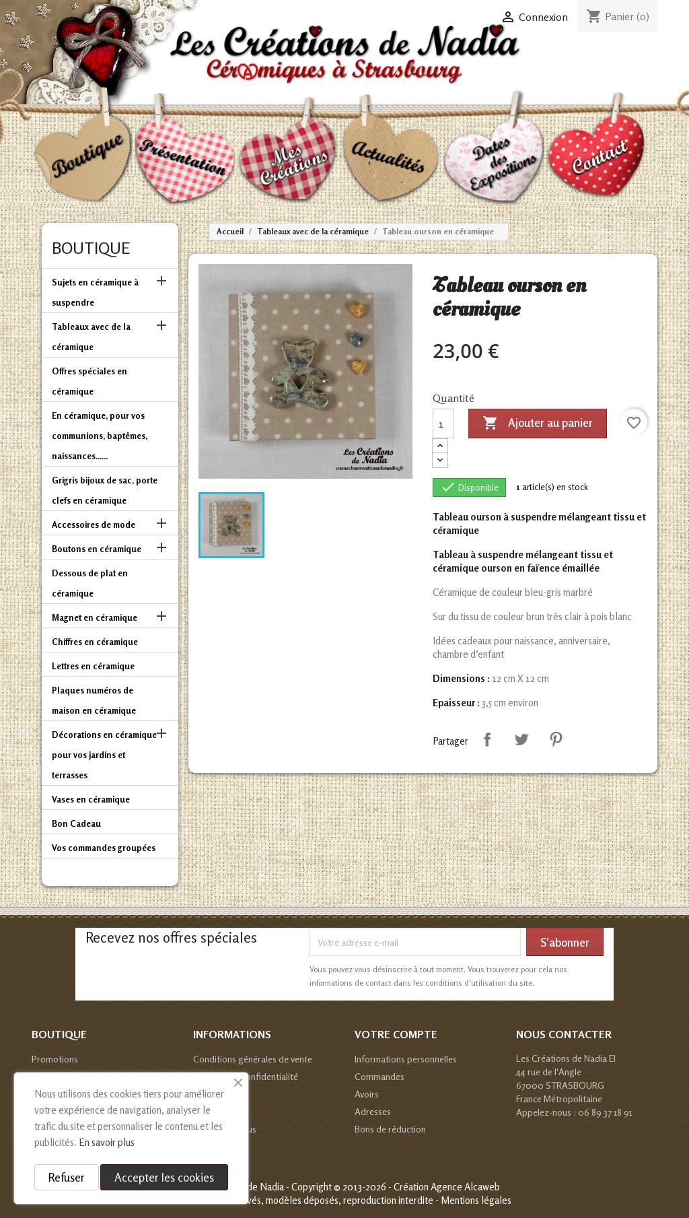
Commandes (379, 1076)
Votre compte (396, 1034)
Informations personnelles (406, 1058)
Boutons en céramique (96, 548)
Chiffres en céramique (95, 641)
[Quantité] (443, 423)
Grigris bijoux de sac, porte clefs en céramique (104, 490)
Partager (487, 739)
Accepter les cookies (164, 1177)
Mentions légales (476, 1200)
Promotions (55, 1058)
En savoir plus (107, 1142)
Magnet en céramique (94, 617)
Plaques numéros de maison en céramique (94, 700)
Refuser (66, 1177)
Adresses (373, 1111)
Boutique (91, 248)
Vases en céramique (91, 799)
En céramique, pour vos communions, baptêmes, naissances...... (99, 435)
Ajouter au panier (537, 423)
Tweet (521, 739)
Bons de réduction (390, 1129)
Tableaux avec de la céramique (91, 336)
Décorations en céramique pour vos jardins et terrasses (104, 754)
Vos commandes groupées (103, 847)
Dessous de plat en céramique (90, 583)
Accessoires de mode (93, 524)
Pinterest (555, 739)
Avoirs (367, 1093)
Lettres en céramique (93, 666)
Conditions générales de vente (252, 1058)
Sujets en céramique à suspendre (95, 292)
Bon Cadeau (76, 823)
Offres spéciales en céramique (89, 381)
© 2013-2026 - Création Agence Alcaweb (417, 1186)
